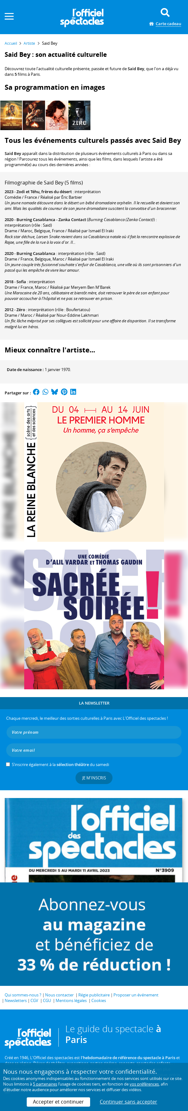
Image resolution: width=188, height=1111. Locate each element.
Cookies (98, 1000)
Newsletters (16, 1000)
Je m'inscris (94, 778)
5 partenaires (45, 1084)
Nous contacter (59, 995)
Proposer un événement (135, 995)
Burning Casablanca (35, 253)
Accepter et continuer (58, 1101)
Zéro (20, 309)
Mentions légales (71, 1000)
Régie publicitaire (94, 995)
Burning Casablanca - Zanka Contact (51, 219)
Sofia (21, 281)
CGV (34, 1000)
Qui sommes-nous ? (23, 995)
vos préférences (144, 1084)
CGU (47, 1000)
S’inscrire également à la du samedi (60, 764)
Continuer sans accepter (128, 1101)
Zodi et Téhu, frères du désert (44, 191)
